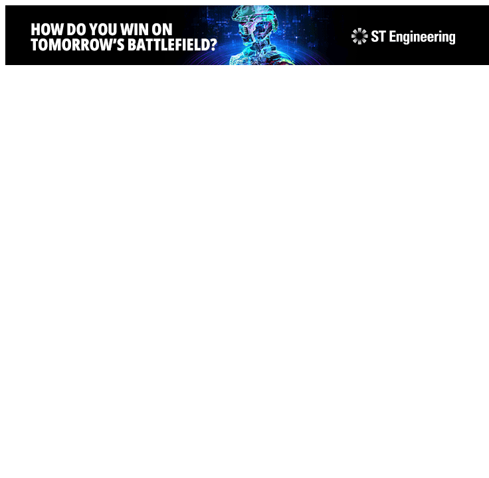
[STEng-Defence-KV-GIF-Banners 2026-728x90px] (247, 61)
